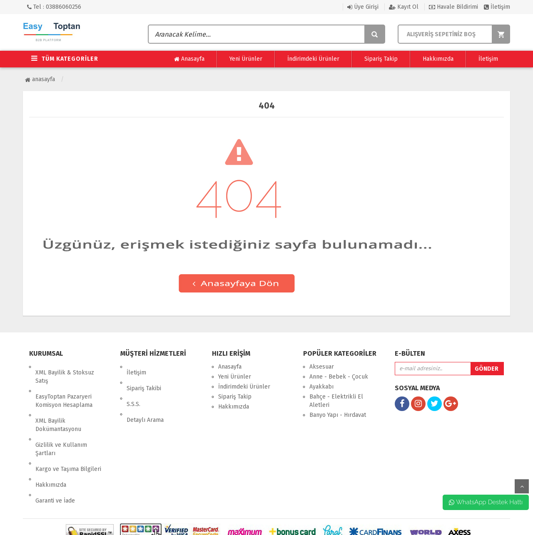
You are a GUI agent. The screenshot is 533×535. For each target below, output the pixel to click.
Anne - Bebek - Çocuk (338, 376)
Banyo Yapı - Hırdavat (337, 415)
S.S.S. (133, 386)
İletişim (497, 6)
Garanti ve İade (55, 459)
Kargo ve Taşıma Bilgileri (68, 439)
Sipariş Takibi (144, 376)
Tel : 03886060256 (54, 6)
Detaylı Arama (145, 396)
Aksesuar (321, 366)
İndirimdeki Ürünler (313, 58)
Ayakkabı (321, 386)
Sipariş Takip (381, 58)
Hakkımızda (438, 58)
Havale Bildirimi (453, 6)
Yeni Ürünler (245, 58)
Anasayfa (189, 59)
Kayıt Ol (403, 6)
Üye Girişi (363, 6)
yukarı (522, 486)
